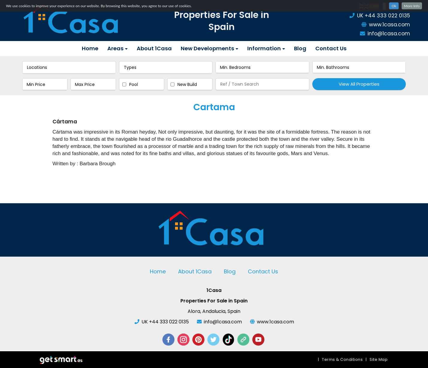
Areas (117, 48)
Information (266, 48)
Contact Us (330, 48)
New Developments (209, 48)
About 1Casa (154, 48)
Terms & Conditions (342, 359)
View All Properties (359, 84)
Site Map (379, 359)
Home (90, 48)
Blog (300, 48)
